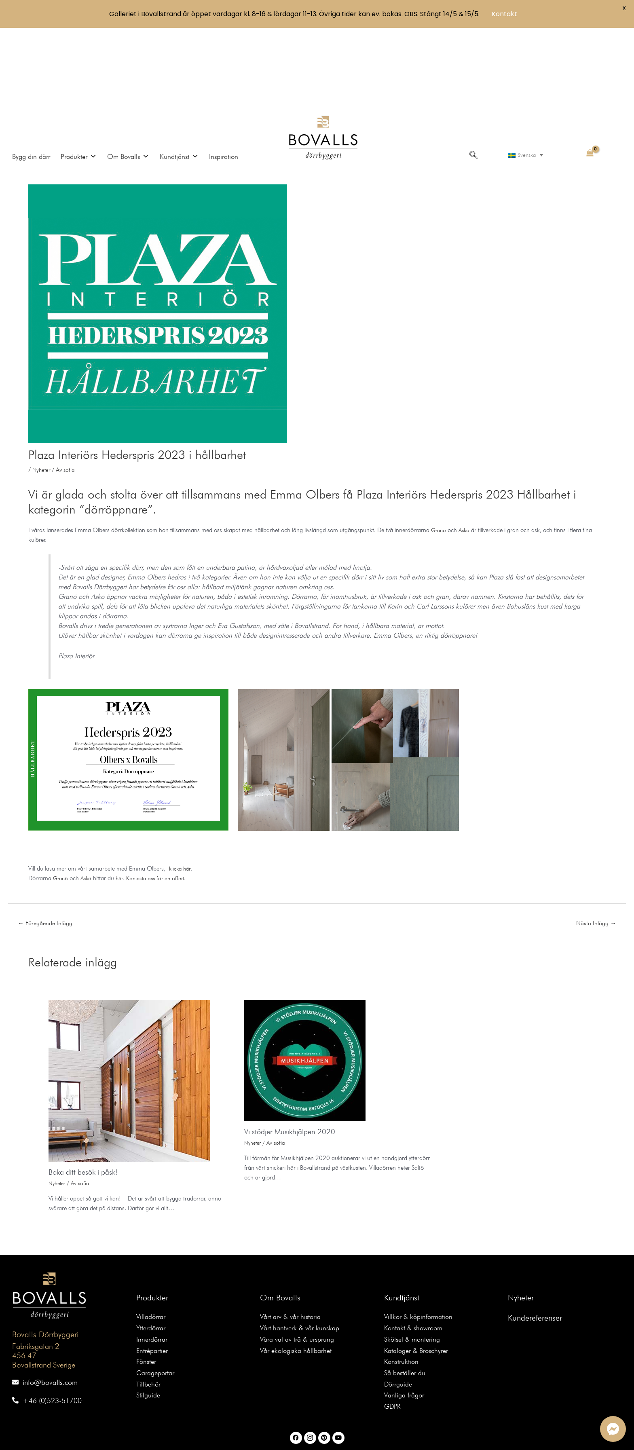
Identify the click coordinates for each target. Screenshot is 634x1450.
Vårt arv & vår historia (293, 1235)
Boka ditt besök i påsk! (87, 1090)
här (122, 795)
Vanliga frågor (406, 1320)
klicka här (181, 785)
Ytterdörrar (152, 1247)
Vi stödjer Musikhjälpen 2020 (294, 1049)
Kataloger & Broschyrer (419, 1271)
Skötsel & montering (414, 1259)
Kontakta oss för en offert (160, 795)
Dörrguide (399, 1308)
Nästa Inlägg (593, 840)
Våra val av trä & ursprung (300, 1259)
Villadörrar (152, 1235)
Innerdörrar (153, 1259)
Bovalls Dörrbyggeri (43, 1252)
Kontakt (504, 14)
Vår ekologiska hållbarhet (298, 1271)
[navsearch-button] (472, 71)
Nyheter (42, 386)
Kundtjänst (401, 1215)
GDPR (393, 1332)
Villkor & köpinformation (420, 1235)
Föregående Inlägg (49, 840)
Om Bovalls (280, 1215)
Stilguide (149, 1320)
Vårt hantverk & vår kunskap (302, 1247)
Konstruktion (402, 1283)
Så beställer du (406, 1295)
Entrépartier (153, 1271)
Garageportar (157, 1295)
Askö (466, 446)
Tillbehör (149, 1308)
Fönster (147, 1283)
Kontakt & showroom (415, 1247)
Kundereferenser (535, 1236)
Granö (439, 446)
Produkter (152, 1215)
